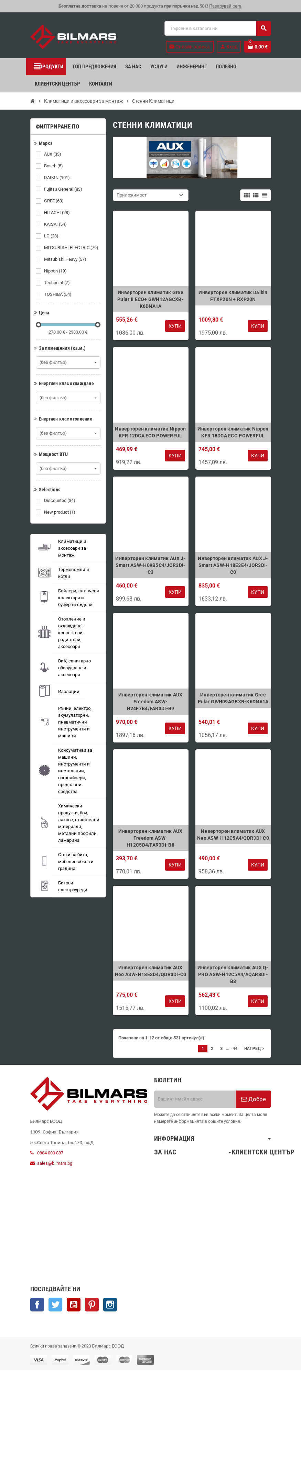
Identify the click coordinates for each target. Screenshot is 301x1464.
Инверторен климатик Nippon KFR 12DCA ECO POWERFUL (150, 432)
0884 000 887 (50, 1152)
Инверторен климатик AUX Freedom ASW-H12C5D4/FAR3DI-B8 (150, 838)
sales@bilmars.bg (54, 1163)
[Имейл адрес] (195, 1099)
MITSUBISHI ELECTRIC (71, 247)
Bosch (54, 166)
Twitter (55, 1304)
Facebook (37, 1304)
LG (52, 236)
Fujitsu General (63, 189)
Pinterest (92, 1304)
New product (60, 512)
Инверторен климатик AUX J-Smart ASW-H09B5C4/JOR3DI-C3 (150, 565)
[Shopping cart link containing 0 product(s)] (257, 47)
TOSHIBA (58, 294)
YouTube (73, 1304)
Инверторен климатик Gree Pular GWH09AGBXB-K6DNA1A (233, 698)
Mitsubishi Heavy (65, 259)
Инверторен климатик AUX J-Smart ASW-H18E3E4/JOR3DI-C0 (233, 565)
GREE (54, 201)
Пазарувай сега (225, 6)
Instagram (110, 1304)
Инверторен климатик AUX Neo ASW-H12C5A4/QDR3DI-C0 (233, 834)
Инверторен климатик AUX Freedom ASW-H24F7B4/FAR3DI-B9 (150, 701)
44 (235, 1048)
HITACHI (57, 212)
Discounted (60, 500)
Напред (255, 1048)
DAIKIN (57, 177)
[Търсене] (217, 28)
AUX (53, 154)
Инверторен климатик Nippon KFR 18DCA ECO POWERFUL (232, 432)
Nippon (56, 271)
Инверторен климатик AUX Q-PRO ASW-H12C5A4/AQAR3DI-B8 (232, 974)
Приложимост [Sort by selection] (132, 195)
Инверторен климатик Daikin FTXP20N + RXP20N (232, 296)
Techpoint (57, 282)
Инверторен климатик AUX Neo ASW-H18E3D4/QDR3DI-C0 (150, 971)
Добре (253, 1099)
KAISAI (56, 224)
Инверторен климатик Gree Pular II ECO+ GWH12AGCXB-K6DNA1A (150, 299)
